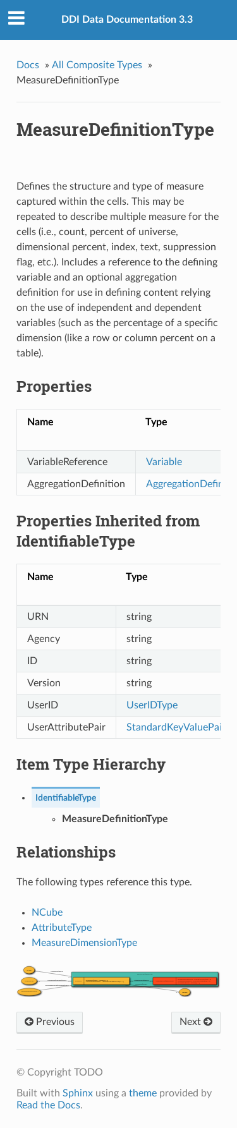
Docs (27, 65)
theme (143, 1093)
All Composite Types (97, 65)
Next (195, 1022)
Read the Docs (48, 1105)
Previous (50, 1022)
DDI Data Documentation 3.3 (127, 20)
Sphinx (78, 1093)
